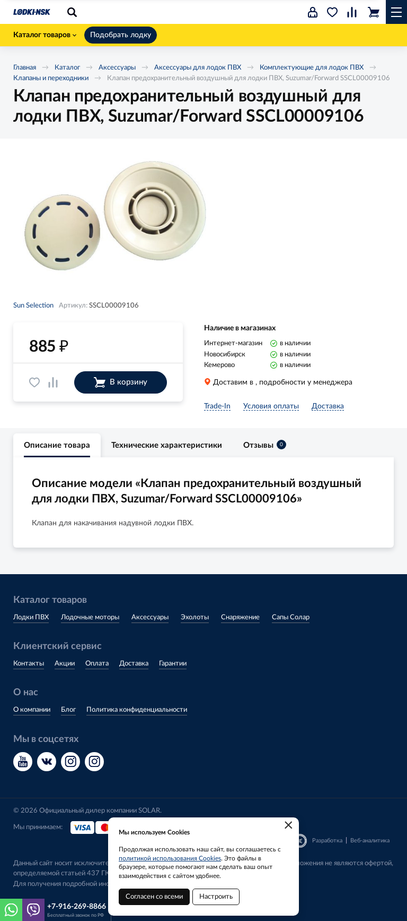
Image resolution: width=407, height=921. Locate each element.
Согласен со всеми (154, 896)
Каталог (67, 67)
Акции (65, 663)
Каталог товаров (44, 35)
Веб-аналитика (370, 840)
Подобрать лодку (120, 35)
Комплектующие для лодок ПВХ (312, 67)
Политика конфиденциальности (136, 709)
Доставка (133, 663)
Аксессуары (117, 67)
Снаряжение (240, 617)
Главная (24, 67)
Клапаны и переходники (51, 78)
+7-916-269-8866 (76, 906)
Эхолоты (195, 617)
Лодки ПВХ (31, 617)
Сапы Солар (290, 617)
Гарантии (173, 663)
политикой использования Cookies (170, 858)
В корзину (120, 382)
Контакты (28, 663)
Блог (68, 709)
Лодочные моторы (90, 617)
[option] (119, 225)
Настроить (216, 896)
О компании (31, 709)
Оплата (97, 663)
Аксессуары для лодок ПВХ (197, 67)
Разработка (327, 840)
